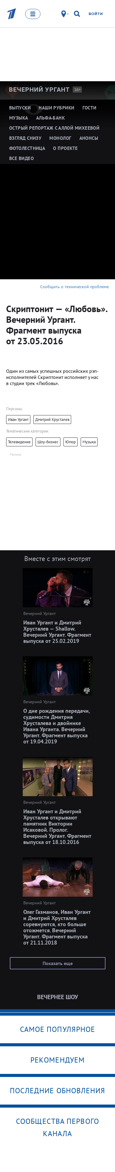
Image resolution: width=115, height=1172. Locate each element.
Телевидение (19, 442)
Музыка (89, 442)
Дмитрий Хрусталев (52, 419)
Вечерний (39, 89)
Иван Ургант (18, 419)
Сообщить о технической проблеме (74, 286)
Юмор (70, 442)
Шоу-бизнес (48, 442)
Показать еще (58, 963)
